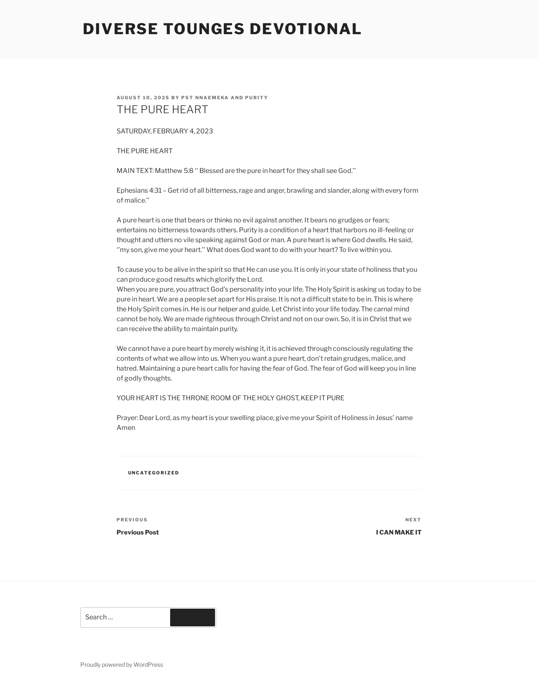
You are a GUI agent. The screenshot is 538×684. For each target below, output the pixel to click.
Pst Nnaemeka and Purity (224, 97)
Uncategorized (154, 473)
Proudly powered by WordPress (121, 664)
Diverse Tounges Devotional (223, 29)
